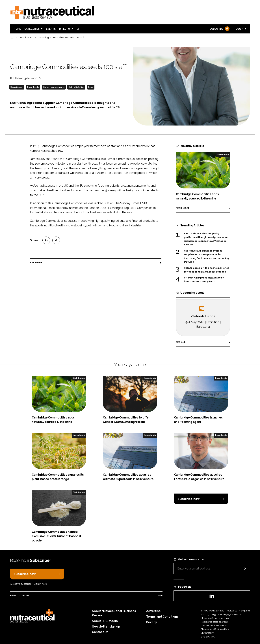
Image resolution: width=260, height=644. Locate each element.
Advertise (153, 611)
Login (239, 28)
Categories (32, 28)
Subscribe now (189, 499)
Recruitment (16, 87)
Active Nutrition (76, 87)
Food (90, 87)
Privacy (151, 622)
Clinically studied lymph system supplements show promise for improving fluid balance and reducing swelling (206, 256)
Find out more (19, 595)
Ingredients (33, 87)
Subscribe (219, 29)
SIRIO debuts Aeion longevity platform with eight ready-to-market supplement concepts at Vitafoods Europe (206, 239)
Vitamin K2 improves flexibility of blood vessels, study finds (204, 279)
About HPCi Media (105, 621)
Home (17, 28)
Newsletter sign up (106, 626)
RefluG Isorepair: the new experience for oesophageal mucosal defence (206, 270)
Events (51, 28)
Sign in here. (40, 584)
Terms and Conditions (162, 616)
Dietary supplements (53, 87)
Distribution (223, 155)
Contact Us (100, 632)
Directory (66, 28)
